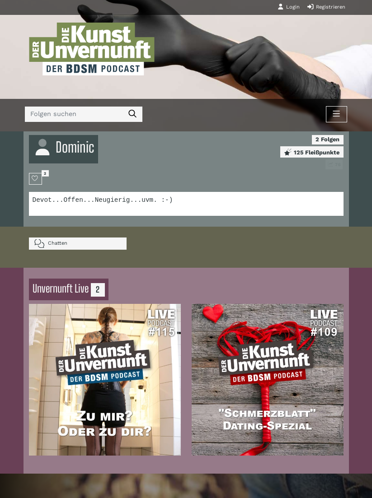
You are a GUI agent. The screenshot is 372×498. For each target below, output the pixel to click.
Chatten (50, 243)
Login (288, 7)
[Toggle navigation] (336, 114)
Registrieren (326, 7)
